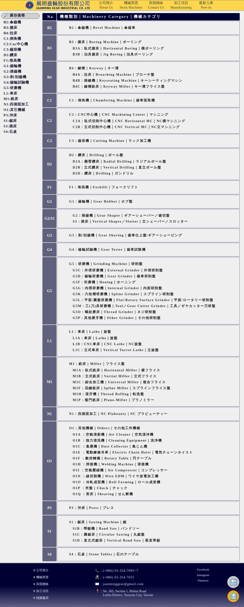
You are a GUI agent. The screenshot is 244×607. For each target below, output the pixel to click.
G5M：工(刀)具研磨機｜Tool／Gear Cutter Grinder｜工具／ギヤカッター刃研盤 (144, 306)
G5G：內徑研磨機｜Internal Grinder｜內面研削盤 (117, 288)
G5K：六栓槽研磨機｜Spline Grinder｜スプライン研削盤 (123, 294)
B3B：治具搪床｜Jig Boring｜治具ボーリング (113, 54)
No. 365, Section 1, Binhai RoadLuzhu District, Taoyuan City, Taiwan (122, 593)
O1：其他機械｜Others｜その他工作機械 (104, 428)
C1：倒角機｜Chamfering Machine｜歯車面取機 (112, 100)
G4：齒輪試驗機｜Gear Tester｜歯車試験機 (107, 249)
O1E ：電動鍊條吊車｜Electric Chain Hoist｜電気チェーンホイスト (133, 452)
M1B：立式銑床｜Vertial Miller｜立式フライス (115, 376)
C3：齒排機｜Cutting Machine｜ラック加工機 (110, 141)
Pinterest (203, 580)
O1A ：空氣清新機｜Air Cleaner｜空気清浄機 (113, 434)
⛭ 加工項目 (41, 591)
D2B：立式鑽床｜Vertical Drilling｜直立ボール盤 (117, 167)
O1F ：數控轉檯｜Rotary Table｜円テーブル (112, 458)
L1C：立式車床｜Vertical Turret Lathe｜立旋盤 (116, 350)
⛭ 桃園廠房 (41, 598)
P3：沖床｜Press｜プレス (91, 508)
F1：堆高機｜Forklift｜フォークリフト (103, 187)
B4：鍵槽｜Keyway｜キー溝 (94, 68)
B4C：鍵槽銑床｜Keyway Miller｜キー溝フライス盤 (119, 86)
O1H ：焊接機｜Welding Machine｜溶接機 (111, 464)
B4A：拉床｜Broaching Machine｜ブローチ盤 (114, 74)
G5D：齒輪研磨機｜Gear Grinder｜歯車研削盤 (114, 276)
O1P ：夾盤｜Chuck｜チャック (100, 488)
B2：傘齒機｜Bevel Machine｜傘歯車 (102, 28)
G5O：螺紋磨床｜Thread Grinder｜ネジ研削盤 (114, 312)
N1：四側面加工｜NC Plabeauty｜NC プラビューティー (118, 414)
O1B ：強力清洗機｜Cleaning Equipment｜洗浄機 (117, 440)
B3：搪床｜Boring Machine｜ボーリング (105, 42)
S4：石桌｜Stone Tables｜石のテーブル (104, 554)
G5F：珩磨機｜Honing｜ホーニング (104, 282)
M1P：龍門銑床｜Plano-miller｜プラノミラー (113, 400)
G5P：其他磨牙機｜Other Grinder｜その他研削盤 (117, 318)
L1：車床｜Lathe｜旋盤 (90, 331)
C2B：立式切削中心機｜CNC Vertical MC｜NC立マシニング (126, 127)
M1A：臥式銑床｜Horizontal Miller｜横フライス (116, 370)
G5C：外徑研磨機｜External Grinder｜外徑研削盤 (118, 270)
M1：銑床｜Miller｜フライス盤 (97, 364)
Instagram (203, 575)
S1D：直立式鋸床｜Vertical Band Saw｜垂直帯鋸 (116, 540)
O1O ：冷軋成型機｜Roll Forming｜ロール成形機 (117, 482)
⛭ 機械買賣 (41, 577)
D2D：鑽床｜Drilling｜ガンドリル (103, 173)
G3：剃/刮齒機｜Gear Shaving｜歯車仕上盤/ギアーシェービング (125, 235)
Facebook (203, 569)
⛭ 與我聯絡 (41, 584)
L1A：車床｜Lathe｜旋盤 (95, 338)
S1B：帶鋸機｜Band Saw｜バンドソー (106, 528)
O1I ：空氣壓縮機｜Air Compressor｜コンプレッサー (120, 470)
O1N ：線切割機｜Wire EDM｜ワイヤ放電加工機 (116, 476)
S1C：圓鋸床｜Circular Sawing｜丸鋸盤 (109, 534)
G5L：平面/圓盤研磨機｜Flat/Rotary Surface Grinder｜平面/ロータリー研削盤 (143, 300)
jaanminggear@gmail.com (117, 584)
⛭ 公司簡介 (41, 570)
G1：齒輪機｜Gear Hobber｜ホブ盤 (101, 201)
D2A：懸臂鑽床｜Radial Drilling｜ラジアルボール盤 (119, 161)
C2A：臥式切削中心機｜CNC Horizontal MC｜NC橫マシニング (129, 121)
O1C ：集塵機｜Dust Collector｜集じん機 (110, 446)
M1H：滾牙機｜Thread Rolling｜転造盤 (108, 394)
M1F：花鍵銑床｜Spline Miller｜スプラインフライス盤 (122, 388)
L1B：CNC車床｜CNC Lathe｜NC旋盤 (107, 344)
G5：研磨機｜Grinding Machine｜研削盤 (106, 264)
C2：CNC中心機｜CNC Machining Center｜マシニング (118, 114)
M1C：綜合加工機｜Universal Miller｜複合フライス (119, 382)
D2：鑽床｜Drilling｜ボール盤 (96, 155)
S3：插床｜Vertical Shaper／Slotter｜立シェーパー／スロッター (130, 221)
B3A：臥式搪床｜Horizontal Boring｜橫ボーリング (118, 48)
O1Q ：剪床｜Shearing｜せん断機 (103, 494)
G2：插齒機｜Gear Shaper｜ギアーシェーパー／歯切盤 (121, 215)
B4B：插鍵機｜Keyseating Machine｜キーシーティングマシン (128, 80)
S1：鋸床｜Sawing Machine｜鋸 (98, 522)
